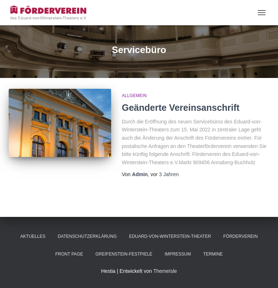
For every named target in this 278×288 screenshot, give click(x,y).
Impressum (178, 254)
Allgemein (134, 95)
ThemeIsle (165, 271)
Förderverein (240, 236)
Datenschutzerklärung (87, 236)
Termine (213, 254)
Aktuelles (32, 236)
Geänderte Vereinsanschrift (181, 107)
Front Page (69, 254)
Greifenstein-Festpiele (123, 254)
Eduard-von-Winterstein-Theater (170, 236)
